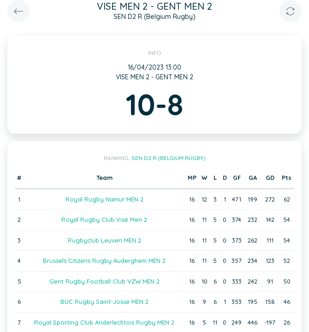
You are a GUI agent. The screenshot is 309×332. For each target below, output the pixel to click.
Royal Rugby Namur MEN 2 (104, 199)
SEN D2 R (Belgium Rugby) (168, 157)
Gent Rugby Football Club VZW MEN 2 (104, 281)
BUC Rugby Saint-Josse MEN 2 (104, 301)
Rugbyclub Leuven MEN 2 (104, 240)
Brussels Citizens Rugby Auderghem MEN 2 (104, 260)
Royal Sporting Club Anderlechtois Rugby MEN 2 (104, 322)
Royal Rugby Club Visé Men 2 (104, 219)
